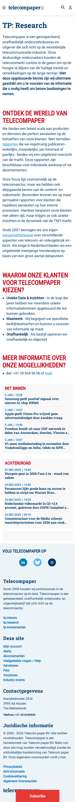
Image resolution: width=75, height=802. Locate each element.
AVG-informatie (14, 771)
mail (48, 373)
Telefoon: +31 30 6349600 (19, 714)
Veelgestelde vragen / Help (22, 661)
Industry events (14, 680)
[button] (70, 7)
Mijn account (12, 646)
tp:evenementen (14, 627)
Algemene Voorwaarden (20, 781)
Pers (6, 670)
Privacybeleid (12, 767)
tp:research (11, 622)
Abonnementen (14, 656)
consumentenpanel (17, 235)
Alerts (7, 651)
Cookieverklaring (15, 776)
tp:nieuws (10, 618)
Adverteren (10, 666)
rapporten (10, 144)
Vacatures (10, 675)
